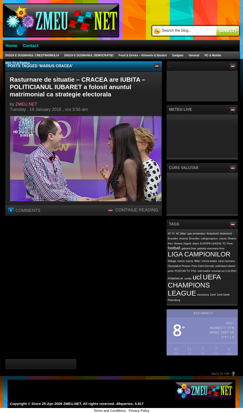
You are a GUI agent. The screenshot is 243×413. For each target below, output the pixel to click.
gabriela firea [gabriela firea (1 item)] (188, 248)
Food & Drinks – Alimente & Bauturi (143, 55)
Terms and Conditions (110, 411)
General (194, 55)
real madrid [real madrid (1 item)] (204, 270)
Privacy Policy (139, 411)
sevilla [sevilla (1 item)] (188, 278)
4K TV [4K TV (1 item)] (171, 233)
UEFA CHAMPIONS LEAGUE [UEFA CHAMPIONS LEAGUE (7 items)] (194, 285)
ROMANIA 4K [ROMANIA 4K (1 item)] (175, 278)
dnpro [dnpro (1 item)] (195, 243)
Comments (24, 210)
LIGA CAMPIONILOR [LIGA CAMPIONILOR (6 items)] (199, 254)
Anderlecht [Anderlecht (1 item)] (213, 233)
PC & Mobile (213, 55)
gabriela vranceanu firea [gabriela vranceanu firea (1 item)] (210, 248)
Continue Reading (136, 210)
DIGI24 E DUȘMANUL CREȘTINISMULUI (32, 55)
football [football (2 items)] (174, 248)
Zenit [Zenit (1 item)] (213, 294)
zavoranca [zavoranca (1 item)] (203, 294)
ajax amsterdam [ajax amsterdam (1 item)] (196, 233)
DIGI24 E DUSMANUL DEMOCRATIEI (88, 55)
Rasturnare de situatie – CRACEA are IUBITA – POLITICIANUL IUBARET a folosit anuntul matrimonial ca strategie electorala (77, 87)
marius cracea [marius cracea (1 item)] (185, 261)
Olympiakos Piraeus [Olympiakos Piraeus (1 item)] (179, 266)
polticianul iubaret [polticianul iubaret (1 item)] (225, 266)
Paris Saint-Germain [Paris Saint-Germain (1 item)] (203, 266)
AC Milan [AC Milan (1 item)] (181, 233)
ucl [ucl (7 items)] (197, 277)
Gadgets (177, 55)
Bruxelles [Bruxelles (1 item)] (194, 238)
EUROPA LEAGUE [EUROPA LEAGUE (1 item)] (211, 243)
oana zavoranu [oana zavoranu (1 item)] (226, 261)
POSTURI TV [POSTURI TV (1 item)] (182, 270)
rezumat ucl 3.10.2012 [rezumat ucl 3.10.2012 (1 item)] (223, 270)
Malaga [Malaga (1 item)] (172, 261)
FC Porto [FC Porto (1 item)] (228, 243)
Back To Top (220, 373)
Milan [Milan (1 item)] (197, 261)
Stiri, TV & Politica (17, 63)
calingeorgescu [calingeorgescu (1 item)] (209, 238)
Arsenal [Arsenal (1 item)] (183, 238)
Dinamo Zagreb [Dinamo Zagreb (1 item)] (182, 243)
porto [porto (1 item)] (170, 270)
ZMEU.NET (26, 104)
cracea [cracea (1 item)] (223, 238)
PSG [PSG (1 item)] (193, 270)
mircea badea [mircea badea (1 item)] (209, 261)
